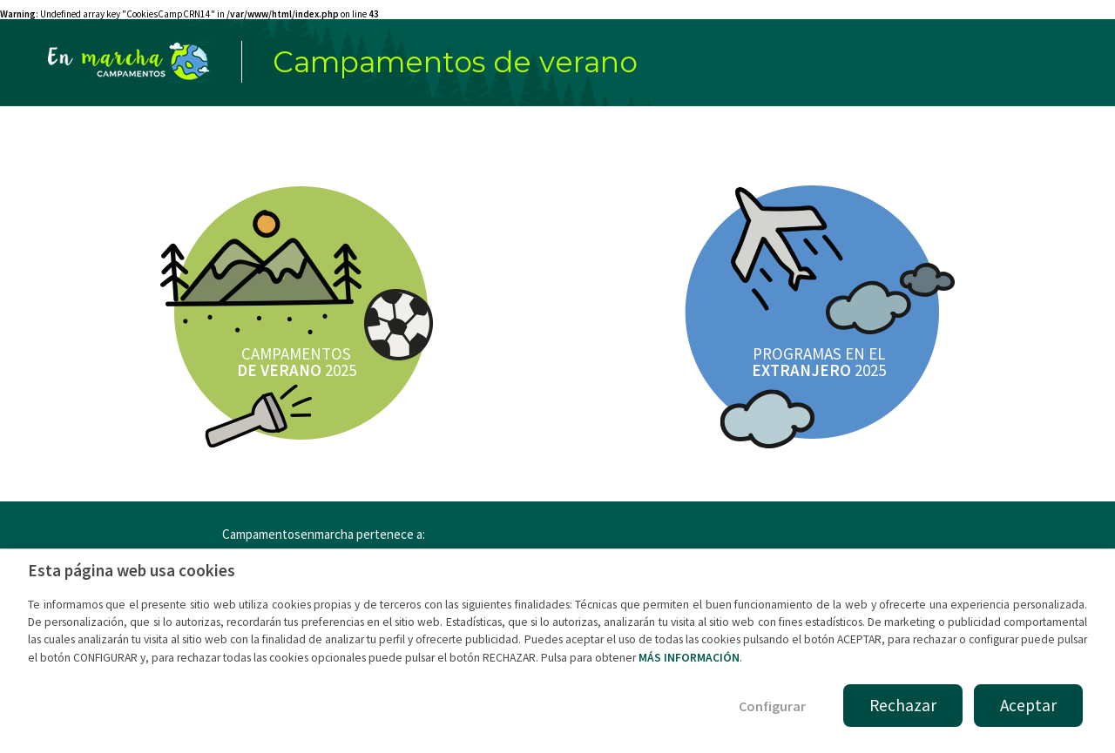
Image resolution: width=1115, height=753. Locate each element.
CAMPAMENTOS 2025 (296, 361)
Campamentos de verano (455, 61)
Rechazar (902, 705)
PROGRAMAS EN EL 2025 (819, 361)
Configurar (772, 706)
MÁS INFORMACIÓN (689, 657)
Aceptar (1028, 705)
